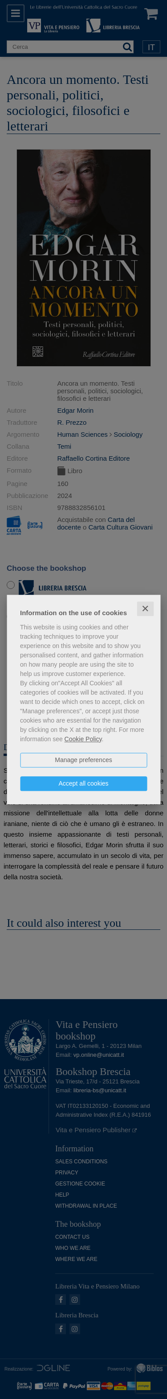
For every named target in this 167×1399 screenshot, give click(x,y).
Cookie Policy (83, 739)
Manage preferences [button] (83, 759)
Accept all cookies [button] (83, 783)
